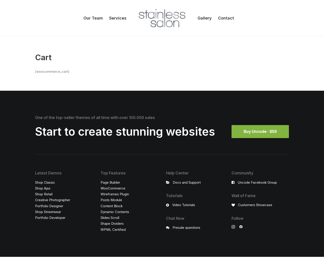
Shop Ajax (42, 188)
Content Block (112, 206)
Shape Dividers (112, 223)
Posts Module (111, 200)
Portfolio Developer (50, 218)
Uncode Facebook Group (257, 182)
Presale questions (186, 227)
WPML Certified (113, 229)
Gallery (205, 18)
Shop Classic (45, 182)
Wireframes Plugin (115, 194)
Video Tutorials (183, 205)
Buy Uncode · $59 (260, 131)
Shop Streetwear (48, 211)
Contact (226, 18)
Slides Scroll (110, 218)
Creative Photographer (52, 200)
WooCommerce (113, 188)
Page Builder (110, 182)
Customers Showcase (255, 205)
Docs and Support (187, 182)
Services (117, 18)
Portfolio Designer (49, 206)
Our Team (93, 18)
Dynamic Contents (115, 211)
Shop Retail (43, 194)
